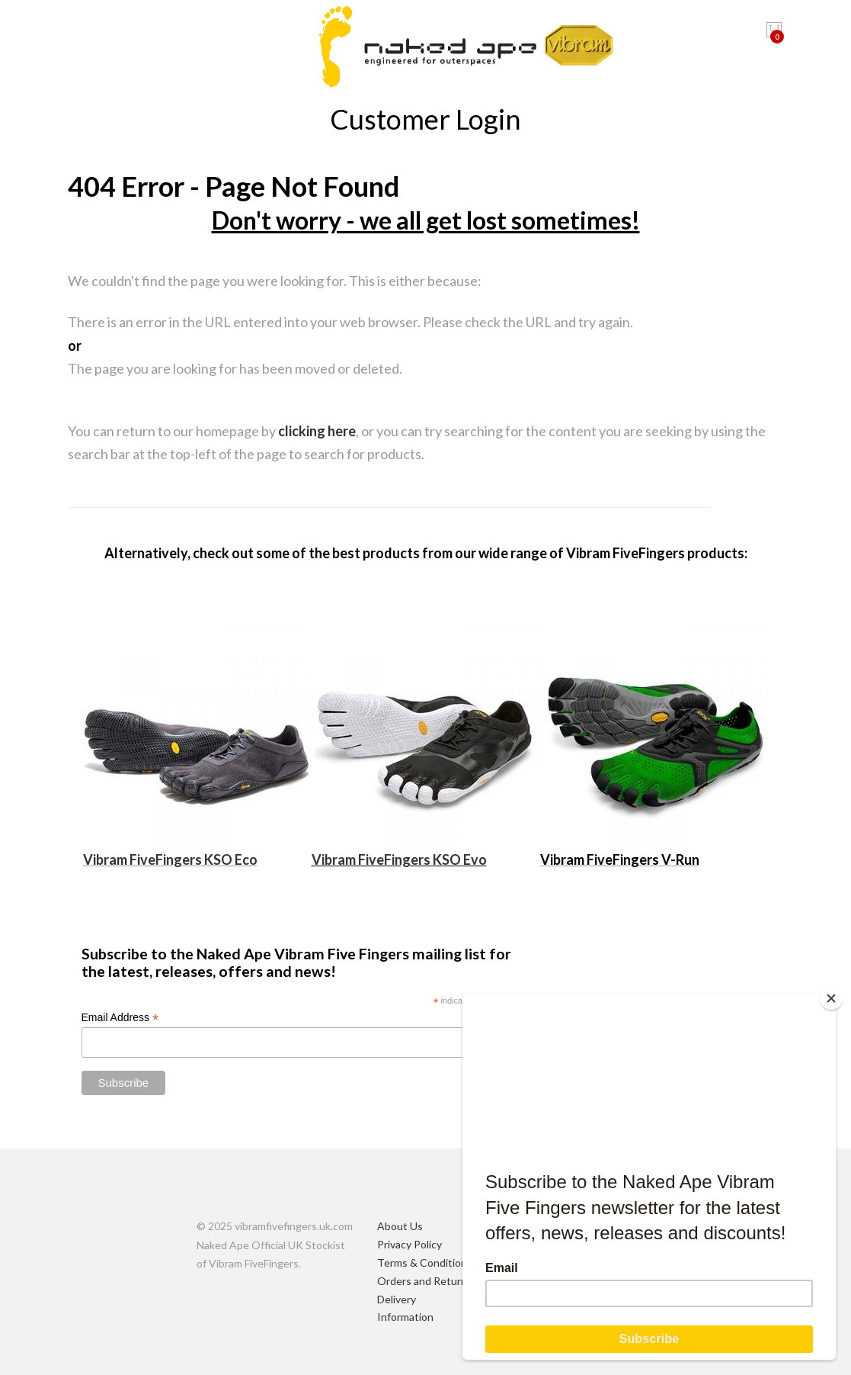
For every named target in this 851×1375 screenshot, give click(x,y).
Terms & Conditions (424, 1262)
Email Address (120, 1017)
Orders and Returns (424, 1280)
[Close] (832, 997)
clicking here (317, 430)
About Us (400, 1225)
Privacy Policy (409, 1244)
